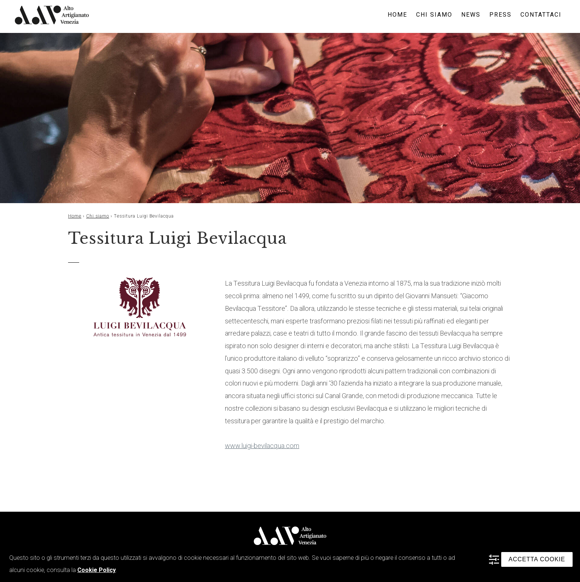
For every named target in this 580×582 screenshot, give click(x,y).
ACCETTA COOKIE (537, 559)
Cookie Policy (96, 570)
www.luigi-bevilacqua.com (262, 446)
